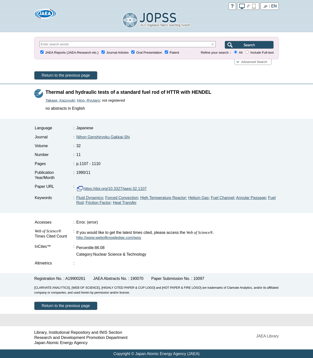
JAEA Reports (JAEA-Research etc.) (72, 52)
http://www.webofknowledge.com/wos (108, 238)
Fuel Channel (222, 198)
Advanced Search (254, 62)
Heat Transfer (124, 203)
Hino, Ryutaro (88, 100)
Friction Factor (98, 203)
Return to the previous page (66, 75)
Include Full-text (262, 52)
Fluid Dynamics (89, 198)
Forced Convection (121, 198)
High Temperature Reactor (163, 198)
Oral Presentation (149, 52)
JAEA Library (267, 336)
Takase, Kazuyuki (60, 100)
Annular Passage (251, 198)
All (240, 52)
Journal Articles (117, 52)
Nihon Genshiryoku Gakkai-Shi (103, 137)
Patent (174, 52)
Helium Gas (198, 198)
